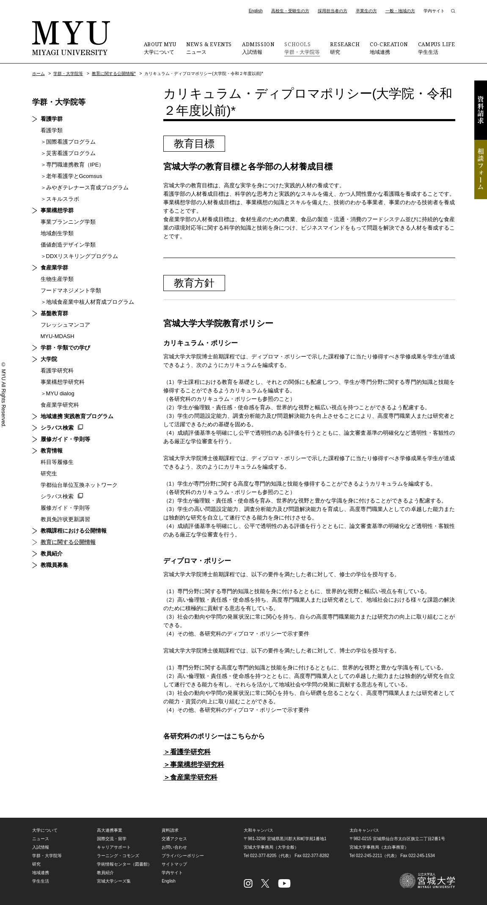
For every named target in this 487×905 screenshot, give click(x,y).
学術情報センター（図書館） (124, 864)
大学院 (49, 359)
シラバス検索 (57, 428)
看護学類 (52, 130)
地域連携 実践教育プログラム (77, 416)
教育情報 (52, 450)
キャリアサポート (114, 847)
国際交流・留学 (112, 838)
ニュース (209, 48)
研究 (345, 48)
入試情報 (258, 48)
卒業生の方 (366, 10)
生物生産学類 (57, 279)
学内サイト (434, 10)
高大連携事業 (109, 830)
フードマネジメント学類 (71, 290)
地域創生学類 (57, 233)
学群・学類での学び (65, 347)
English (256, 10)
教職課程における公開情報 (74, 530)
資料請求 (480, 110)
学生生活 (436, 48)
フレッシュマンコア (65, 325)
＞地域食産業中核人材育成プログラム (87, 302)
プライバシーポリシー (183, 855)
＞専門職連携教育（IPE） (73, 164)
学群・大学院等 (302, 48)
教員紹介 (52, 553)
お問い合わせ (174, 847)
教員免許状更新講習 (65, 519)
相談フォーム (480, 169)
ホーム (38, 73)
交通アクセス (174, 838)
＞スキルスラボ (60, 199)
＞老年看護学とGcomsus (71, 176)
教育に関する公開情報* (114, 73)
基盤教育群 (54, 313)
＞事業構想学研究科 (193, 764)
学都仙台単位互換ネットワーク (79, 485)
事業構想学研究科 (63, 382)
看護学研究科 (57, 370)
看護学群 (52, 119)
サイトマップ (174, 864)
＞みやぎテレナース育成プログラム (85, 187)
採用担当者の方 (332, 10)
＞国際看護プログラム (68, 142)
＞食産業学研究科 (190, 777)
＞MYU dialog (57, 393)
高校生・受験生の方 (290, 10)
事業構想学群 (57, 210)
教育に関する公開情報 (68, 542)
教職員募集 (54, 565)
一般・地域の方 (400, 10)
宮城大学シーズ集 (114, 881)
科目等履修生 (57, 462)
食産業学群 (54, 267)
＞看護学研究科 (187, 751)
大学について (160, 48)
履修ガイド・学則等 (65, 439)
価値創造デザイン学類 (68, 245)
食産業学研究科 (60, 405)
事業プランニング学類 (68, 222)
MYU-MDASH (57, 336)
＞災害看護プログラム (68, 153)
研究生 (49, 473)
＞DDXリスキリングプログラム (79, 256)
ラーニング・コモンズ (118, 855)
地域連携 (389, 48)
